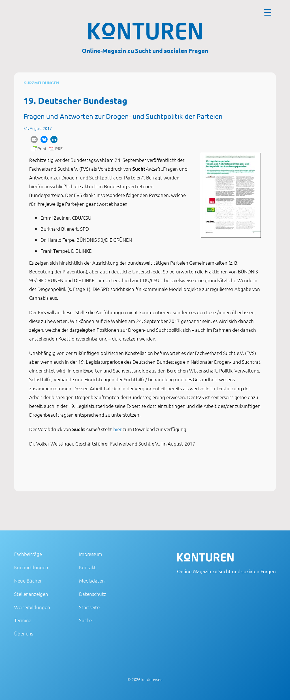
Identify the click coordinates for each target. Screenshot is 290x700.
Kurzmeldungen (41, 82)
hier (117, 429)
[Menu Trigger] (268, 12)
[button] (34, 139)
